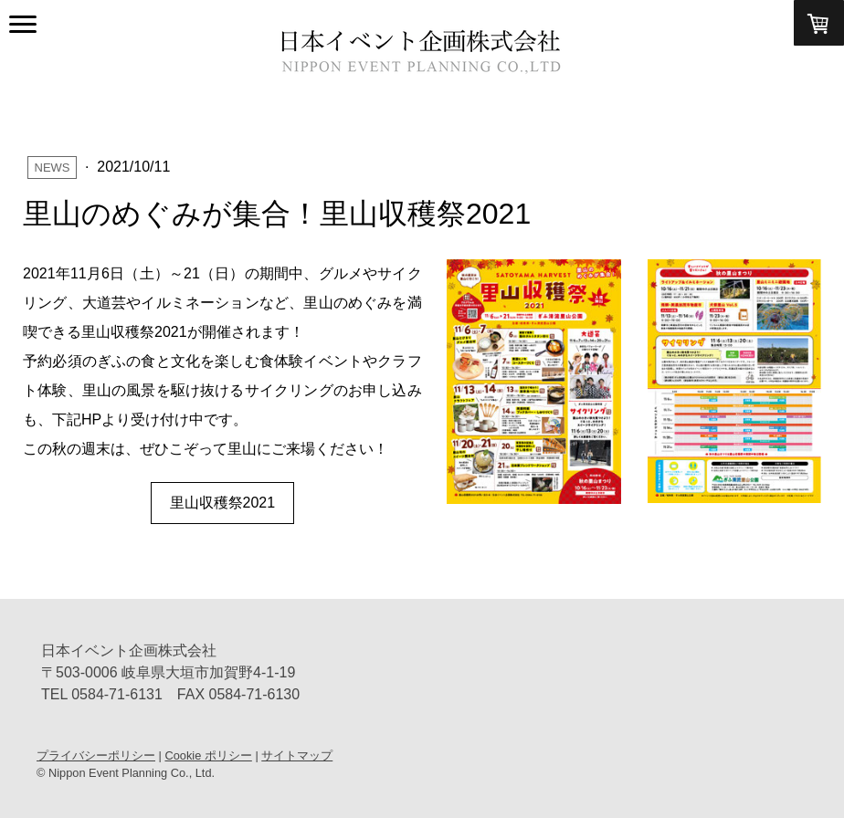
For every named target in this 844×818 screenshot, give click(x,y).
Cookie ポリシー (207, 755)
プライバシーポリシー (96, 755)
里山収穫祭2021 (223, 502)
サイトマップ (296, 755)
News (52, 167)
